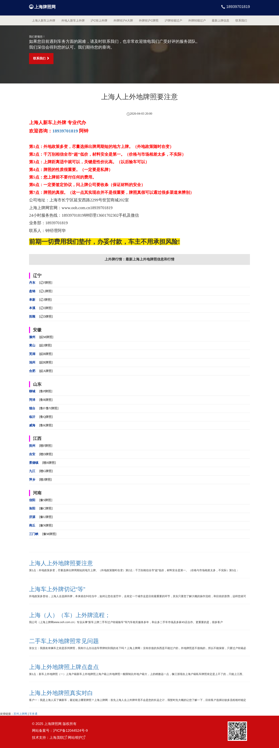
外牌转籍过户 (197, 20)
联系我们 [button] (41, 58)
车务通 (33, 713)
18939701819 (237, 6)
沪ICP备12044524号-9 (70, 731)
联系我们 (241, 20)
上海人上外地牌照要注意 (61, 563)
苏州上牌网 (20, 713)
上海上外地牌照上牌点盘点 (64, 667)
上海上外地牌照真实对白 (61, 693)
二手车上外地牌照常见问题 (64, 641)
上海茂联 (58, 737)
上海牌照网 (45, 6)
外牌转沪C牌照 (148, 20)
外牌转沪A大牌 (123, 20)
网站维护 (76, 737)
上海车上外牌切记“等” (57, 589)
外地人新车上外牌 (73, 20)
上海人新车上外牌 (43, 20)
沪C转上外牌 (99, 20)
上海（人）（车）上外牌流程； (69, 615)
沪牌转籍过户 (173, 20)
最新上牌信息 (220, 20)
